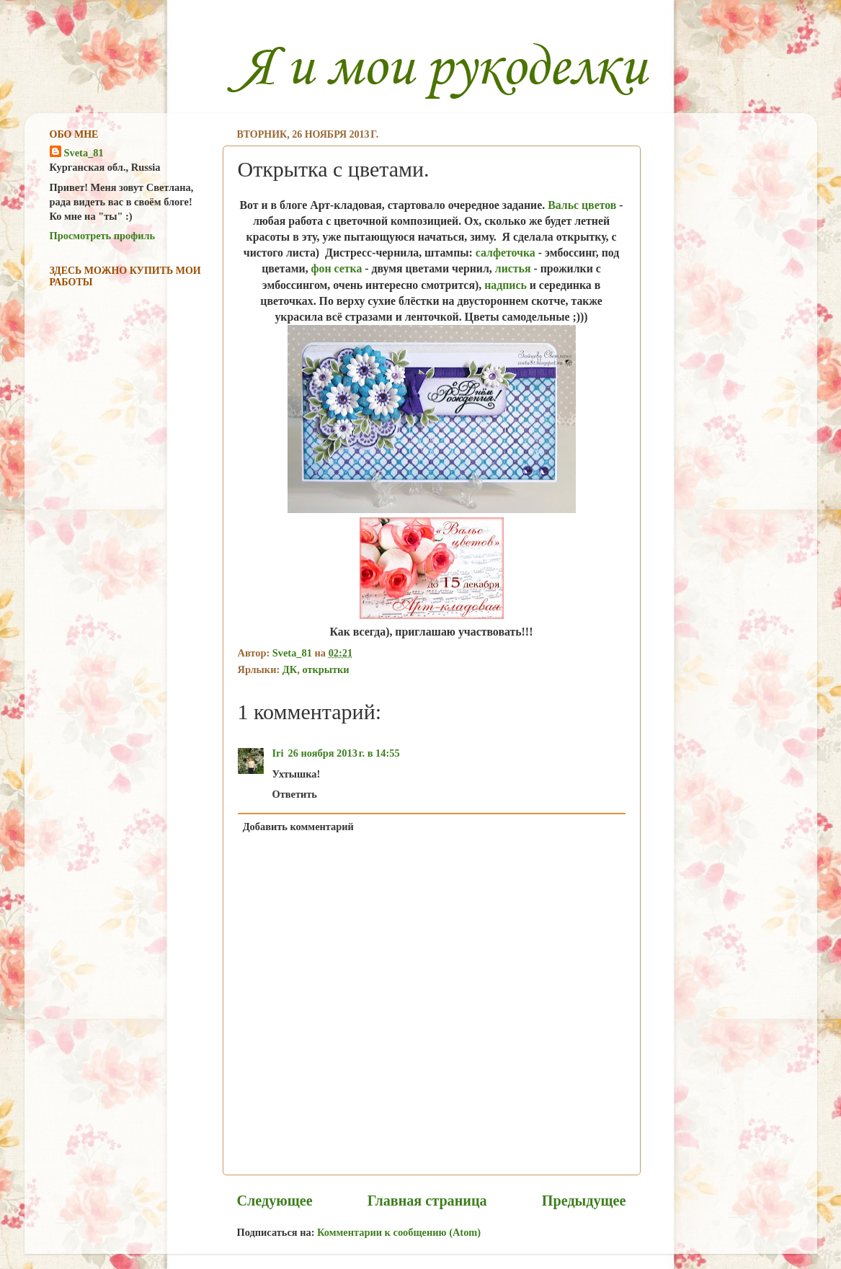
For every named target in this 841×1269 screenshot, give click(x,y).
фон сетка (336, 268)
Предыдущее (584, 1200)
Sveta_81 (84, 153)
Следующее (275, 1200)
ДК (289, 669)
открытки (325, 669)
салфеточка (505, 252)
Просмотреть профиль (103, 235)
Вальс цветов (582, 205)
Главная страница (427, 1200)
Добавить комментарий (298, 826)
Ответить (294, 794)
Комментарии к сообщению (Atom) (399, 1232)
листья (513, 268)
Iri (278, 753)
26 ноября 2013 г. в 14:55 (344, 753)
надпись (505, 285)
